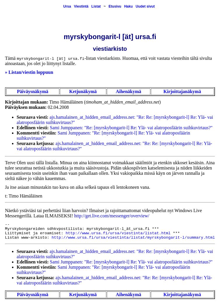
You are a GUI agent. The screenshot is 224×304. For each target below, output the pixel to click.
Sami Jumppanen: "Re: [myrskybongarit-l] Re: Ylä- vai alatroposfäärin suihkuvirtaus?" (131, 127)
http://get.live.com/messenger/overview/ (111, 215)
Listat (96, 6)
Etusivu (114, 6)
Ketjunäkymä (83, 91)
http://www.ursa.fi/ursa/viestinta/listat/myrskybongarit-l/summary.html (133, 237)
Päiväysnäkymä (32, 91)
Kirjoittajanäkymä (182, 91)
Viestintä (81, 6)
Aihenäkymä (128, 91)
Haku (128, 6)
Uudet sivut (145, 6)
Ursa (67, 6)
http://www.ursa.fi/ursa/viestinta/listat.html (118, 233)
